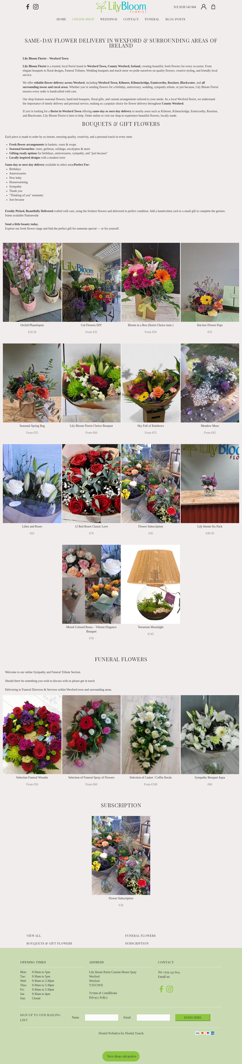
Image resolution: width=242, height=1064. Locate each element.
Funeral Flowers (140, 936)
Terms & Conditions (103, 993)
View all (34, 936)
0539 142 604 (187, 7)
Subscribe (192, 1017)
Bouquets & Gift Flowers (49, 943)
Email (127, 1017)
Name (75, 1017)
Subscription (137, 943)
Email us (164, 977)
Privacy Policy (98, 997)
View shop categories (121, 1056)
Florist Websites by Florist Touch (121, 1033)
